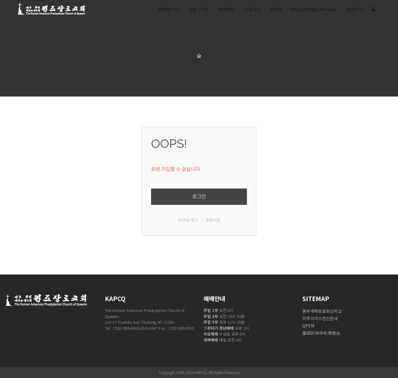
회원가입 (213, 220)
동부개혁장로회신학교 (322, 311)
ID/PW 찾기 (188, 220)
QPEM (308, 325)
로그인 (199, 196)
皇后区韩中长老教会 (321, 333)
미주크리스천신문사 (320, 318)
